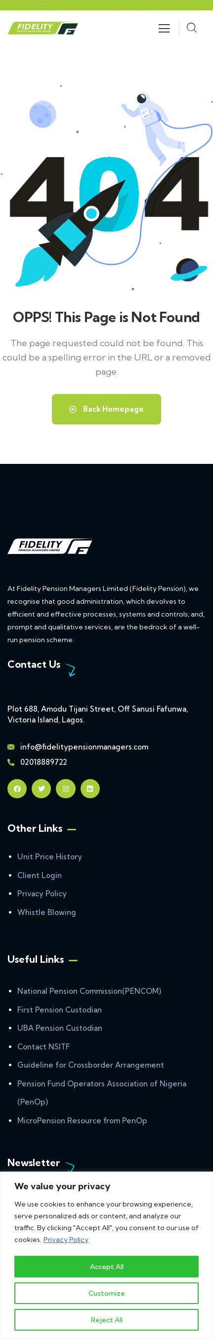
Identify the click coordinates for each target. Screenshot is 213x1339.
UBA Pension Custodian (59, 1028)
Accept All (107, 1266)
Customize (106, 1293)
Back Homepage (106, 409)
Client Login (39, 875)
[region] (106, 1255)
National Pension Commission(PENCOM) (89, 991)
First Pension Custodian (59, 1009)
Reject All (107, 1319)
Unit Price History (49, 856)
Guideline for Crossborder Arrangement (90, 1065)
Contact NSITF (43, 1046)
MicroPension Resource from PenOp (82, 1120)
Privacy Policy (65, 1240)
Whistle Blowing (46, 912)
